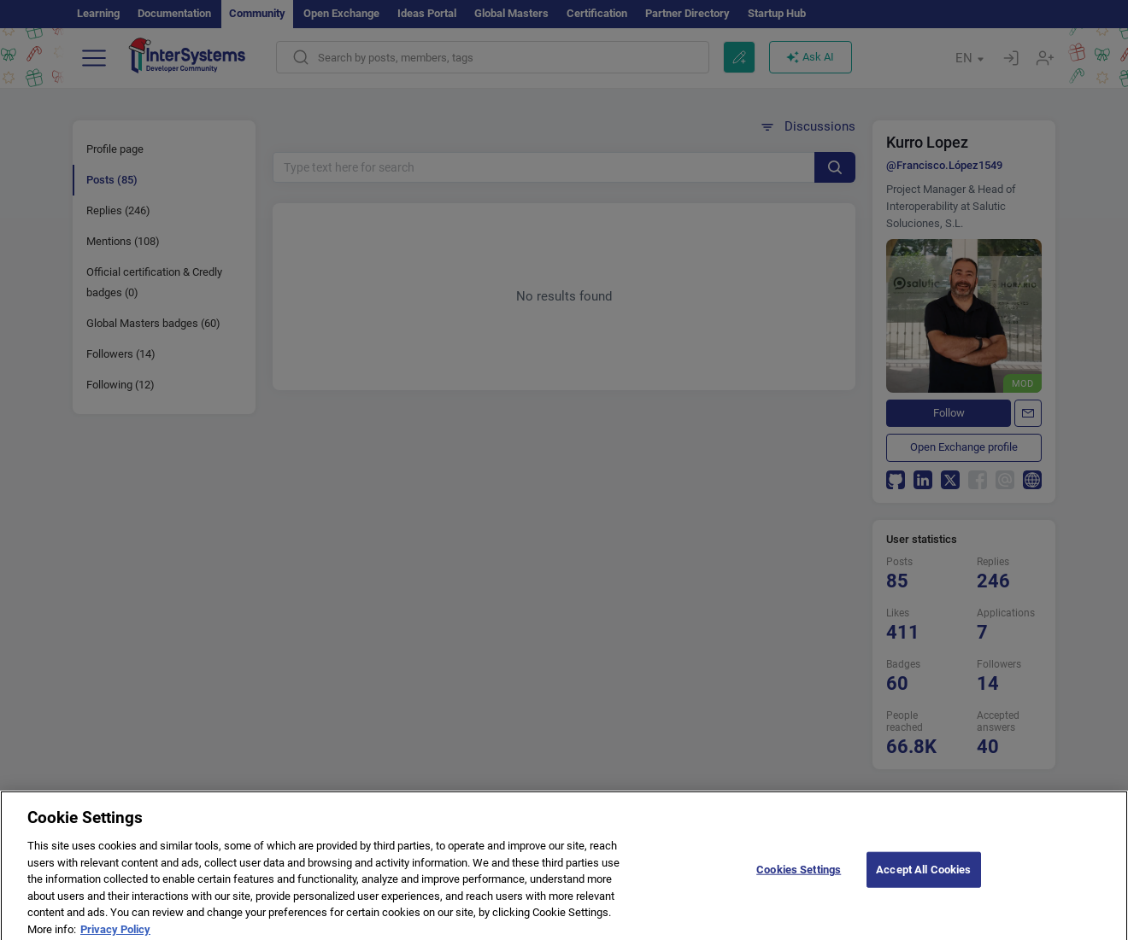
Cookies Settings (798, 876)
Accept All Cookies (923, 876)
